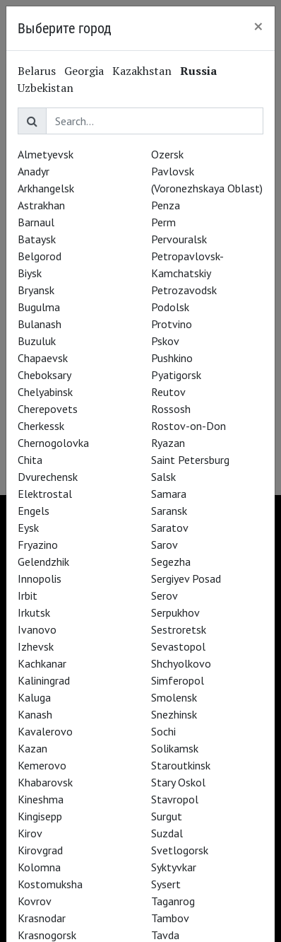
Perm (163, 222)
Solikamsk (174, 748)
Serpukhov (175, 612)
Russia (198, 70)
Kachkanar (42, 663)
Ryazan (168, 443)
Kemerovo (42, 765)
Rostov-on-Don (188, 426)
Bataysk (37, 239)
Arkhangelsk (46, 188)
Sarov (164, 544)
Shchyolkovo (181, 663)
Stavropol (174, 799)
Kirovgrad (40, 850)
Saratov (170, 528)
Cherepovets (48, 409)
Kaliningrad (44, 680)
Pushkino (172, 358)
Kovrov (35, 901)
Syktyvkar (173, 867)
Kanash (35, 714)
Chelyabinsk (45, 392)
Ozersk (167, 154)
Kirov (30, 833)
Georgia (84, 70)
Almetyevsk (45, 154)
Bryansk (36, 290)
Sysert (166, 884)
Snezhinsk (174, 714)
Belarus (37, 70)
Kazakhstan (142, 70)
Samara (168, 494)
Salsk (163, 477)
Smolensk (174, 697)
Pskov (165, 341)
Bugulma (39, 307)
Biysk (30, 273)
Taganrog (173, 901)
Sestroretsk (178, 629)
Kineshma (41, 799)
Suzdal (167, 833)
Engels (33, 511)
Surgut (166, 816)
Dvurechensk (48, 477)
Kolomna (39, 867)
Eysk (28, 528)
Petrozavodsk (184, 290)
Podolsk (170, 307)
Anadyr (33, 171)
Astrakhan (41, 205)
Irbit (27, 595)
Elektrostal (45, 494)
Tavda (165, 935)
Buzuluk (37, 341)
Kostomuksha (50, 884)
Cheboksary (44, 375)
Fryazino (38, 544)
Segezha (171, 561)
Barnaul (36, 222)
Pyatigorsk (176, 375)
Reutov (168, 392)
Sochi (163, 731)
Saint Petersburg (190, 460)
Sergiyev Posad (186, 578)
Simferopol (177, 680)
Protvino (171, 324)
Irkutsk (34, 612)
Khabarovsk (45, 782)
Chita (30, 460)
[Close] (258, 26)
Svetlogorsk (179, 850)
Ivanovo (37, 629)
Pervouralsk (179, 239)
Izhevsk (36, 646)
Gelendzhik (43, 561)
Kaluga (34, 697)
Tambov (170, 918)
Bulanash (39, 324)
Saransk (169, 511)
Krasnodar (42, 918)
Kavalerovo (45, 731)
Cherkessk (41, 426)
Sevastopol (178, 646)
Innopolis (39, 578)
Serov (164, 595)
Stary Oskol (178, 782)
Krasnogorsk (47, 935)
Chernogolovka (53, 443)
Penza (165, 205)
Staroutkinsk (180, 765)
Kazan (32, 748)
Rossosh (171, 409)
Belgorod (39, 256)
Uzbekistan (45, 87)
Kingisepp (40, 816)
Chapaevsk (43, 358)
